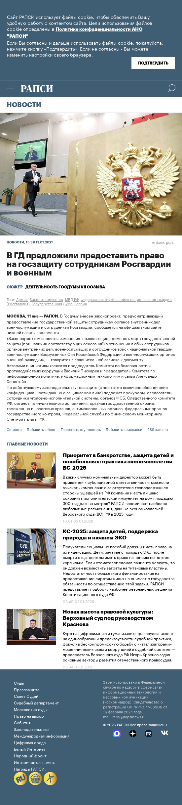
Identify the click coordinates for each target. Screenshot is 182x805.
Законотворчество (46, 299)
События (22, 722)
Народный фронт (30, 755)
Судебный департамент (36, 702)
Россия (80, 303)
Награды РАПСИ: (30, 768)
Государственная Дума (52, 303)
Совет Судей (26, 696)
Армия (22, 299)
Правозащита (26, 689)
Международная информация (41, 735)
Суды (19, 682)
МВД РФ (72, 299)
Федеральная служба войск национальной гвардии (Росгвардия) (89, 301)
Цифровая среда (30, 742)
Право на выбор (29, 715)
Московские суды (30, 709)
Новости (24, 105)
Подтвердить (153, 63)
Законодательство (31, 729)
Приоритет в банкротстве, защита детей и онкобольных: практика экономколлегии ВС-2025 (118, 462)
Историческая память (34, 762)
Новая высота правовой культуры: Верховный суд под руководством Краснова (108, 618)
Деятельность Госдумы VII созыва (65, 287)
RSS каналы (157, 429)
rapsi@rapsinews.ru (129, 716)
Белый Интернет (30, 748)
